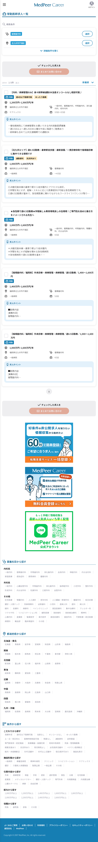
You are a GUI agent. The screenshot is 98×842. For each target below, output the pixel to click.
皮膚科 (16, 608)
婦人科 (82, 604)
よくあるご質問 (10, 825)
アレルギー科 (85, 608)
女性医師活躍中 (56, 747)
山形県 (57, 644)
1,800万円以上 (77, 793)
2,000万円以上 (11, 797)
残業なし (47, 738)
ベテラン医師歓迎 (74, 747)
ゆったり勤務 (72, 734)
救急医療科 (57, 608)
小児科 (52, 604)
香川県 (17, 702)
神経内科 (73, 572)
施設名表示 (78, 751)
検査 (27, 775)
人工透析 (32, 600)
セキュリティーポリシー (82, 825)
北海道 (7, 644)
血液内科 (61, 572)
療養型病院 (21, 761)
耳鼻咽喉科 (28, 604)
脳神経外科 (64, 586)
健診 (7, 765)
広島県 (37, 692)
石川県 (27, 663)
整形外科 (89, 586)
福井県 (37, 663)
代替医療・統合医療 (84, 617)
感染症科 (20, 576)
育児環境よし (39, 747)
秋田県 (47, 644)
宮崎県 (57, 711)
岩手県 (27, 644)
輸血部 (17, 621)
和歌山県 (58, 682)
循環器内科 (21, 572)
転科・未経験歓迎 (12, 751)
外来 (7, 775)
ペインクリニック (40, 608)
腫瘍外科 (77, 600)
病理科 (7, 621)
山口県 (47, 692)
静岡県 (17, 673)
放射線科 (57, 612)
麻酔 (24, 783)
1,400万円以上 (44, 793)
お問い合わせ (27, 825)
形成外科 (8, 590)
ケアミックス (84, 761)
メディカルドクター (23, 779)
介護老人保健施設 (20, 765)
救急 (63, 775)
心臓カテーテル (11, 783)
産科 (73, 604)
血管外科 (58, 590)
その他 (41, 621)
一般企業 (48, 765)
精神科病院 (35, 761)
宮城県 (37, 644)
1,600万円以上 (60, 793)
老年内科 (44, 600)
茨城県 (7, 654)
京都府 (17, 682)
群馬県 (27, 654)
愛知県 (27, 673)
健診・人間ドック (12, 604)
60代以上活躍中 (44, 751)
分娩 (71, 775)
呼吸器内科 (35, 572)
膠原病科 (32, 576)
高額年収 (8, 734)
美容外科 (68, 617)
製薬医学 (30, 617)
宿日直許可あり (62, 751)
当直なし (41, 734)
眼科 (7, 608)
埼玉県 (37, 654)
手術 (35, 775)
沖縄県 (79, 711)
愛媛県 (27, 702)
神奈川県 (68, 654)
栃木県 (17, 654)
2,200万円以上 (27, 797)
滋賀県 (7, 682)
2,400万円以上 (44, 797)
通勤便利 (59, 738)
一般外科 (8, 586)
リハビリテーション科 (28, 612)
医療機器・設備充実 (36, 743)
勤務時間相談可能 (31, 738)
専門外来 (59, 779)
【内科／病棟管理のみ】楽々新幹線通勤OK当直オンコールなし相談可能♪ (46, 92)
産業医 (19, 617)
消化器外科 (50, 586)
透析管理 (53, 775)
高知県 (37, 702)
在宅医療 (8, 600)
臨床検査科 (29, 621)
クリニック (48, 761)
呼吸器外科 (37, 586)
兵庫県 (37, 682)
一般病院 (8, 761)
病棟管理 (16, 775)
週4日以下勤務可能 (25, 734)
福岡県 (7, 711)
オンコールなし (55, 734)
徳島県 (7, 702)
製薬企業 (36, 765)
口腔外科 (46, 590)
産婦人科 (63, 604)
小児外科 (77, 586)
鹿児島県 (68, 711)
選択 (87, 33)
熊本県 (37, 711)
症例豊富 (71, 738)
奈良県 (47, 682)
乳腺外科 (34, 590)
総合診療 (89, 600)
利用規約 (41, 825)
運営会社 (8, 828)
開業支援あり (10, 747)
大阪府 (27, 682)
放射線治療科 (71, 612)
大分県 (47, 711)
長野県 (57, 663)
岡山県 (27, 692)
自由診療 (34, 783)
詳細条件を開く (49, 50)
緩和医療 (45, 612)
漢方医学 (42, 617)
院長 (7, 807)
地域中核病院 (54, 743)
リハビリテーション (66, 761)
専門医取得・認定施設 (14, 743)
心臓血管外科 (22, 586)
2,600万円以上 (60, 797)
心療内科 (8, 617)
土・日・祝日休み (12, 738)
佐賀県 (17, 711)
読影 (43, 775)
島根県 (17, 692)
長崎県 (27, 711)
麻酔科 (26, 608)
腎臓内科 (20, 600)
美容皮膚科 (55, 617)
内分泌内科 (86, 572)
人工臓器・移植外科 (60, 600)
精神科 (84, 612)
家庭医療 (8, 576)
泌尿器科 (41, 604)
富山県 (17, 663)
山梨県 (47, 663)
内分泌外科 (21, 590)
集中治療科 (70, 608)
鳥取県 (7, 692)
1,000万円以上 (11, 793)
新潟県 (7, 663)
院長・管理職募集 (72, 743)
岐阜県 (7, 673)
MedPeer (20, 828)
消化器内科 (48, 572)
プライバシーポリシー (58, 825)
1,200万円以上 (27, 793)
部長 (25, 807)
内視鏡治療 (85, 779)
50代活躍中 (29, 751)
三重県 (37, 673)
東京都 (57, 654)
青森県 (17, 644)
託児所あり (25, 747)
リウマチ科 (9, 612)
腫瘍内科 (44, 576)
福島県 (67, 644)
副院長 (16, 807)
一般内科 (8, 572)
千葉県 (47, 654)
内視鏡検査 (71, 779)
